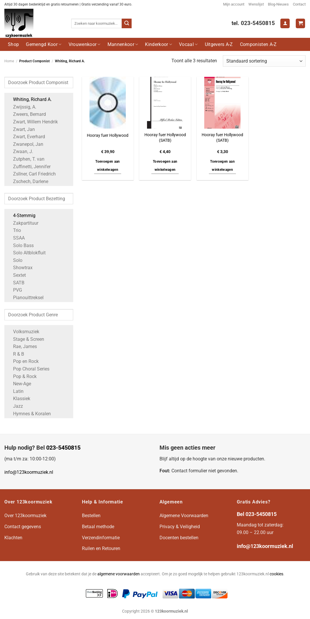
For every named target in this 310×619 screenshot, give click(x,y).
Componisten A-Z (258, 44)
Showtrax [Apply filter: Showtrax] (20, 267)
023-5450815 (63, 447)
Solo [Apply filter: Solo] (14, 260)
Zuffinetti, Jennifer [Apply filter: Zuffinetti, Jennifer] (29, 166)
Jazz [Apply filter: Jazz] (15, 406)
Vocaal (188, 44)
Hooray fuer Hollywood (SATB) (165, 137)
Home (9, 61)
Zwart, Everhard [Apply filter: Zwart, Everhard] (26, 136)
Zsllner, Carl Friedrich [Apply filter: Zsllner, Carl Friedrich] (31, 174)
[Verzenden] (127, 24)
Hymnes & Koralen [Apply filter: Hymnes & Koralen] (29, 413)
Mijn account (233, 4)
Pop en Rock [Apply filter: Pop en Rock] (23, 361)
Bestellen (91, 515)
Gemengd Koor (43, 44)
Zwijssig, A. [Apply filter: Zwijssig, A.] (21, 107)
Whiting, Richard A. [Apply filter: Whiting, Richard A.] (29, 99)
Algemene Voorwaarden (184, 515)
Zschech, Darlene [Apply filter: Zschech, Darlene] (27, 181)
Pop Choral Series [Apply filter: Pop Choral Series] (28, 369)
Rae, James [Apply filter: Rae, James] (22, 346)
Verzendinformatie (101, 537)
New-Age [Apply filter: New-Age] (19, 383)
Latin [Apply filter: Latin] (15, 391)
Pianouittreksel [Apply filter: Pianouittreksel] (25, 297)
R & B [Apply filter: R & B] (15, 354)
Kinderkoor (158, 44)
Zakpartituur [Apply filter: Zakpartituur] (22, 223)
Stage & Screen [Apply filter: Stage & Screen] (25, 339)
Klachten (13, 537)
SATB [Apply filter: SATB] (15, 282)
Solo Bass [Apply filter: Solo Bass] (20, 245)
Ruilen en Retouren (101, 548)
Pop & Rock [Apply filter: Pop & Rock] (22, 376)
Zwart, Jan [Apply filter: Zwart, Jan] (21, 129)
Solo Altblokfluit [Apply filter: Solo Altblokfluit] (26, 253)
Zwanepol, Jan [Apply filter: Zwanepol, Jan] (25, 144)
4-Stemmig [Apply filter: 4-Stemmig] (21, 215)
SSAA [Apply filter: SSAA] (16, 238)
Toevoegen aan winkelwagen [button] (107, 165)
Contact (299, 4)
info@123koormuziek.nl (28, 472)
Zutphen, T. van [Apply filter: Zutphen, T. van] (25, 159)
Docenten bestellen (179, 537)
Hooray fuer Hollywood (107, 135)
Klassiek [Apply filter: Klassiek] (18, 398)
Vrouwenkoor (85, 44)
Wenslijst (256, 4)
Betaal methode (98, 526)
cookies (276, 574)
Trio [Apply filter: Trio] (14, 230)
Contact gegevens (22, 526)
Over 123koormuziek (25, 515)
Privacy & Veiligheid (180, 526)
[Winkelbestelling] (264, 61)
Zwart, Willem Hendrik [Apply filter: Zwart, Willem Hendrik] (32, 122)
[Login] (285, 23)
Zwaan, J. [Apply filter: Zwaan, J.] (20, 151)
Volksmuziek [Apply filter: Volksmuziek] (23, 331)
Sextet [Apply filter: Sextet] (16, 275)
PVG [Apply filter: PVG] (14, 290)
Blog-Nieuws (278, 4)
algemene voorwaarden (118, 574)
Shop (13, 44)
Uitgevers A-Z (219, 44)
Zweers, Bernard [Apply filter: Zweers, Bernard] (26, 114)
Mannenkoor (122, 44)
